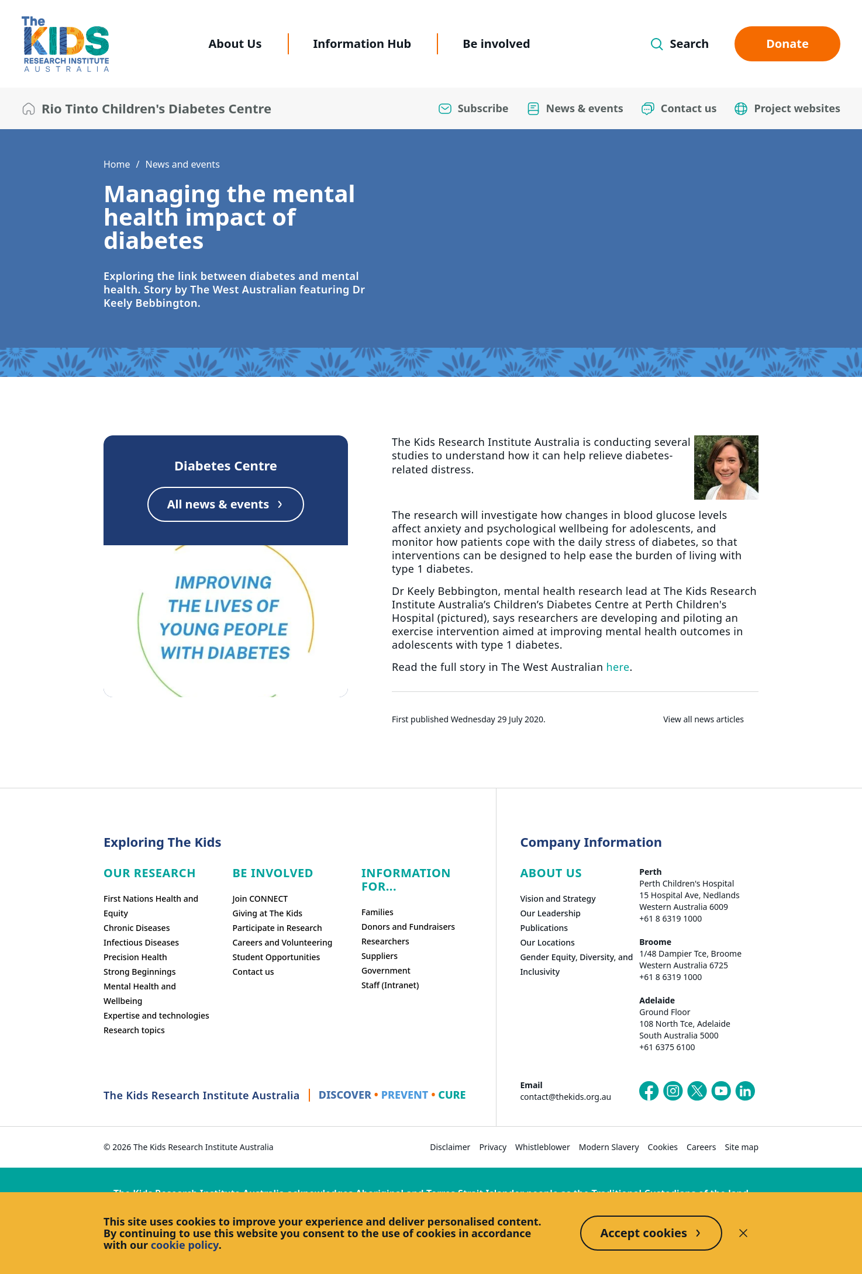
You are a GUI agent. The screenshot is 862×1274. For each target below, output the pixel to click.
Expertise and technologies (156, 1015)
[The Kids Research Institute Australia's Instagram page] (673, 1091)
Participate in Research (277, 927)
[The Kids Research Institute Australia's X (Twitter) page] (697, 1091)
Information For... (406, 879)
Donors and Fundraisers (408, 926)
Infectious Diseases (141, 942)
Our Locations (547, 942)
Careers (701, 1146)
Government (386, 970)
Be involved (496, 43)
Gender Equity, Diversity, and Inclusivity (576, 964)
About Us (234, 43)
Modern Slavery (609, 1146)
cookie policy (185, 1245)
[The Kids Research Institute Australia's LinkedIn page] (745, 1091)
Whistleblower (542, 1146)
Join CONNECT (260, 898)
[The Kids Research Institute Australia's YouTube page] (721, 1091)
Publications (544, 927)
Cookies (663, 1146)
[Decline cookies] (743, 1233)
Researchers (385, 941)
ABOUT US (551, 873)
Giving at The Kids (267, 913)
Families (377, 912)
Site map (741, 1146)
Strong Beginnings (140, 971)
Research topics (134, 1030)
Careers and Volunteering (282, 942)
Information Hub (362, 43)
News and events (182, 164)
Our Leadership (550, 913)
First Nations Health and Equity (151, 906)
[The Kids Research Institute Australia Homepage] (65, 44)
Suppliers (379, 955)
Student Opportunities (276, 957)
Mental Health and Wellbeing (140, 993)
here (618, 667)
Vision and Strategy (557, 898)
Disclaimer (450, 1146)
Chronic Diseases (137, 927)
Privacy (492, 1146)
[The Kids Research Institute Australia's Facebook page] (649, 1091)
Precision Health (135, 957)
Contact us (253, 971)
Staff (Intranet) (390, 985)
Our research (150, 873)
